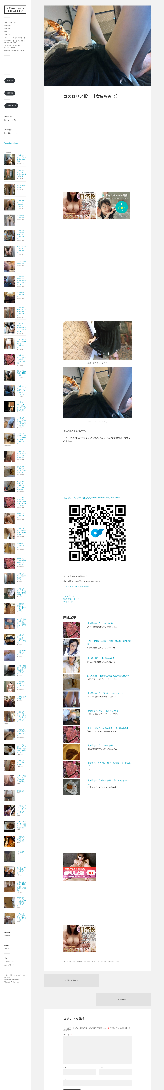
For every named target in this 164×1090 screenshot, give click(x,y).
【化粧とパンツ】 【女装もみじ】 (103, 710)
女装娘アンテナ (9, 961)
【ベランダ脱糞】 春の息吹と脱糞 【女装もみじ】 (21, 670)
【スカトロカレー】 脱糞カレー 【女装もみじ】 (21, 825)
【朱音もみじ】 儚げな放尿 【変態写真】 (21, 592)
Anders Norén (15, 982)
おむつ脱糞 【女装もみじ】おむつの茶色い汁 (21, 470)
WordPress (15, 980)
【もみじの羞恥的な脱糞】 (21, 262)
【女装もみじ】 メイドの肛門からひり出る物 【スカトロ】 (21, 390)
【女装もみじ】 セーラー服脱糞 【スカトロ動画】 (21, 639)
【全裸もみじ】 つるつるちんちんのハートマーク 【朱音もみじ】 (22, 717)
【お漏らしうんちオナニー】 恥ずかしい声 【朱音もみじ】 (21, 406)
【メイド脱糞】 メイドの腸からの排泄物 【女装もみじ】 (21, 749)
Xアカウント (69, 596)
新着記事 (7, 25)
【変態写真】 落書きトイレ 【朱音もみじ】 (22, 685)
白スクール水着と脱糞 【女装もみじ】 (21, 870)
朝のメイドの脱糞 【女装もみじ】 (21, 373)
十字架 (111, 961)
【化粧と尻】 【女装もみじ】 (101, 658)
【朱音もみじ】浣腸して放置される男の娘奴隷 (21, 173)
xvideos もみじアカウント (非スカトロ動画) (15, 42)
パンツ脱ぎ (20, 852)
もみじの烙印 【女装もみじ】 (22, 653)
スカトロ (7, 35)
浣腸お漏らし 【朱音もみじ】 (22, 546)
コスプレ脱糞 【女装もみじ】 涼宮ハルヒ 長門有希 (22, 623)
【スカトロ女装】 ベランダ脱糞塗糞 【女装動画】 (21, 779)
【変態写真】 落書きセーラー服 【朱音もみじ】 (22, 607)
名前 (64, 1049)
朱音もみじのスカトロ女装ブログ (15, 9)
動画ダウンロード (71, 599)
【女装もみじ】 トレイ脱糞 (100, 745)
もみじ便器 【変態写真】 (21, 216)
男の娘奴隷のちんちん (21, 186)
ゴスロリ (96, 961)
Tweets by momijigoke (11, 143)
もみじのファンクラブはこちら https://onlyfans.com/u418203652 (92, 497)
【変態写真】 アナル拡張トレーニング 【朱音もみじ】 (22, 234)
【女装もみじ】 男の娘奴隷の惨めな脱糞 (21, 158)
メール (101, 1049)
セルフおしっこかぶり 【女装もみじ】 (21, 249)
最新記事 (10, 81)
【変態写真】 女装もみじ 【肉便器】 (22, 839)
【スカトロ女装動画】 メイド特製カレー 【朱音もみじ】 (21, 327)
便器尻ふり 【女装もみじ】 (21, 515)
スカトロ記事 (11, 106)
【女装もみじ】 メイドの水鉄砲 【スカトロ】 (21, 203)
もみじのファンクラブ (12, 22)
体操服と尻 (20, 791)
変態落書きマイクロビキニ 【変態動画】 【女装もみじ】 (22, 902)
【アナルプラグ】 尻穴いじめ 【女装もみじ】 (21, 917)
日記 (88, 961)
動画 (5, 32)
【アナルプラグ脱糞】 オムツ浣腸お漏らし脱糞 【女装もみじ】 (21, 439)
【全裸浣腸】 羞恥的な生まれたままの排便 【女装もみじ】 (22, 281)
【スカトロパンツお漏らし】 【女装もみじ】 (108, 728)
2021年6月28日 (69, 961)
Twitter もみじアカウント (14, 38)
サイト (65, 1060)
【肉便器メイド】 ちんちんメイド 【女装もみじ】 (21, 810)
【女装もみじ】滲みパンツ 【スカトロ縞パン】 (21, 455)
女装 (84, 961)
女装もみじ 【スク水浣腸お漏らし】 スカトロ (21, 562)
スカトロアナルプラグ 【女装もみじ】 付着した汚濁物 (21, 486)
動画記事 (10, 93)
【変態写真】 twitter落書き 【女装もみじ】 (22, 733)
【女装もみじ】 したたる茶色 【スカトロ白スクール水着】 (21, 422)
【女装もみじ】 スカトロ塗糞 (21, 763)
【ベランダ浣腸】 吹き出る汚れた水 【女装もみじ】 (21, 343)
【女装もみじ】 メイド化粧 (100, 623)
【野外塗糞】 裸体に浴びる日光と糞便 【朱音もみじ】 (22, 311)
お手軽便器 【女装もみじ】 (21, 294)
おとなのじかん (9, 965)
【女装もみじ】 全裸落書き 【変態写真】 (21, 531)
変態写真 (7, 28)
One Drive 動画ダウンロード (15, 50)
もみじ (104, 961)
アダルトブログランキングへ (76, 586)
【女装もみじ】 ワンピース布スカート (105, 693)
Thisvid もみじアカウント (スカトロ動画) (14, 46)
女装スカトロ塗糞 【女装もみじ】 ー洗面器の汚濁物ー (21, 886)
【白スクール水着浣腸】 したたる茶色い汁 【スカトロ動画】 (21, 502)
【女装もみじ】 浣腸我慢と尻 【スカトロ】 (21, 577)
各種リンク (68, 601)
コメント (67, 1016)
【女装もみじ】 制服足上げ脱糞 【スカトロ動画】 (21, 359)
